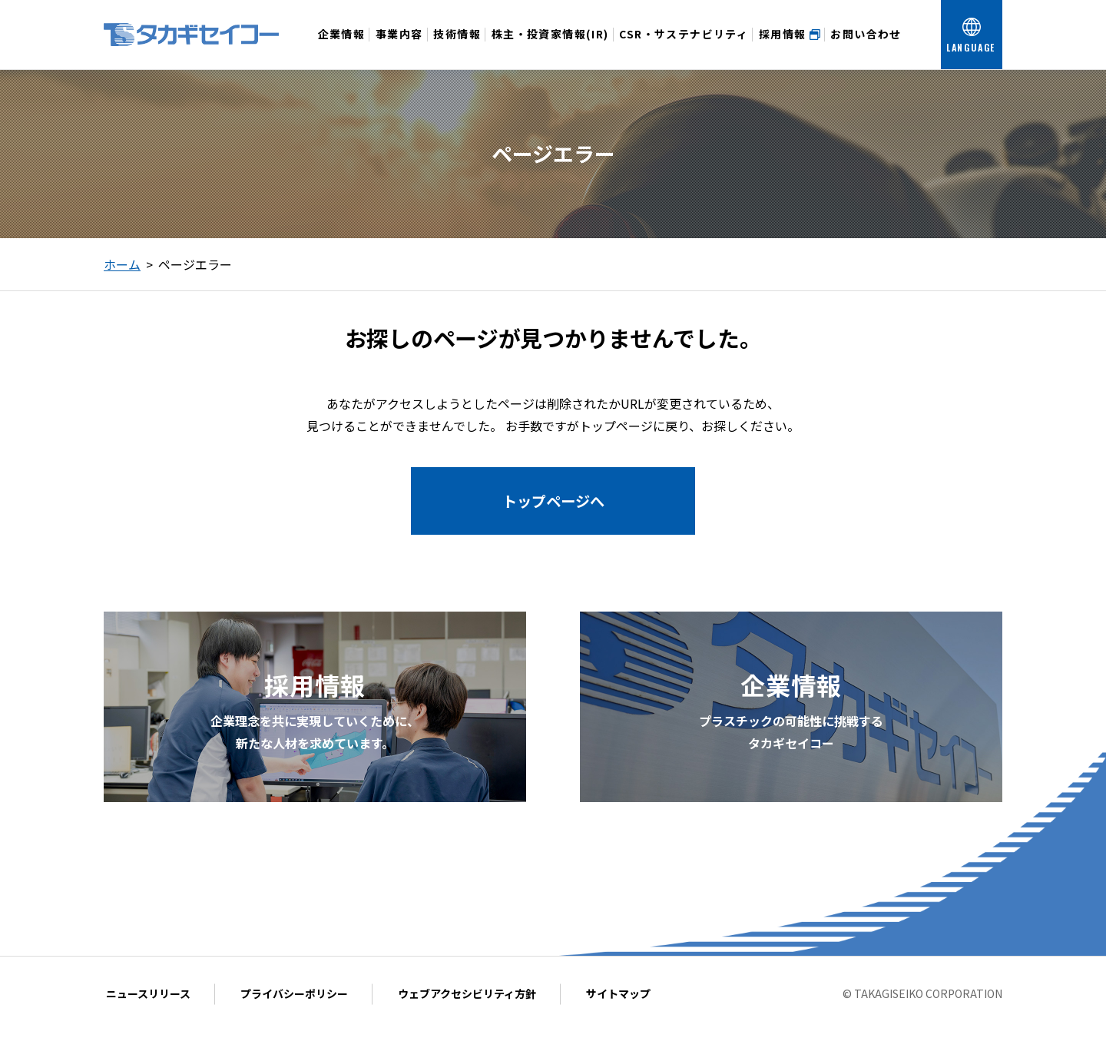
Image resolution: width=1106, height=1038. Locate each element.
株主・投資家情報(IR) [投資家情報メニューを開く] (550, 47)
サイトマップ (618, 993)
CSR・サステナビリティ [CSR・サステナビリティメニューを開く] (683, 47)
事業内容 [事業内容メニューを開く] (399, 47)
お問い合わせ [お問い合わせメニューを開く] (865, 47)
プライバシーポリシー (294, 993)
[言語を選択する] (971, 34)
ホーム (122, 264)
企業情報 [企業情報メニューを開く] (342, 47)
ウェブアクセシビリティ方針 (467, 993)
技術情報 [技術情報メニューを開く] (457, 47)
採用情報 (789, 33)
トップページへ (553, 501)
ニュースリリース (148, 993)
